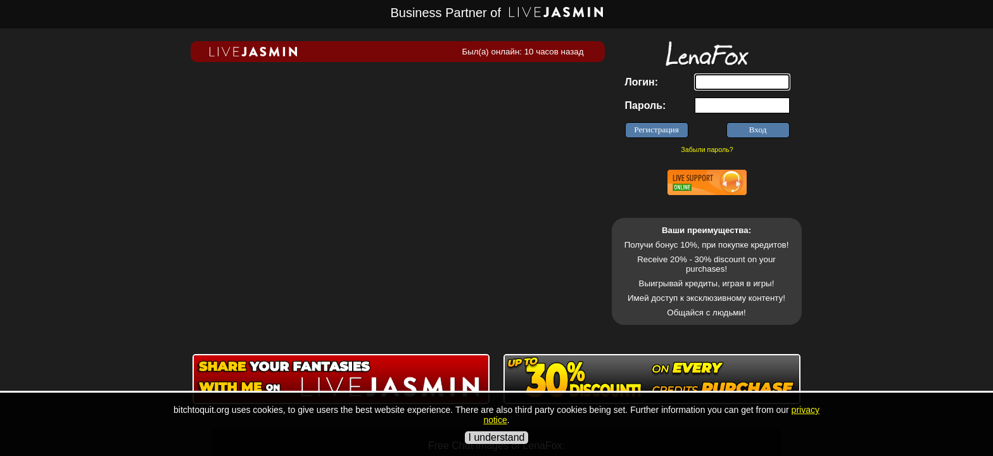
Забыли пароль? (707, 149)
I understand (497, 437)
